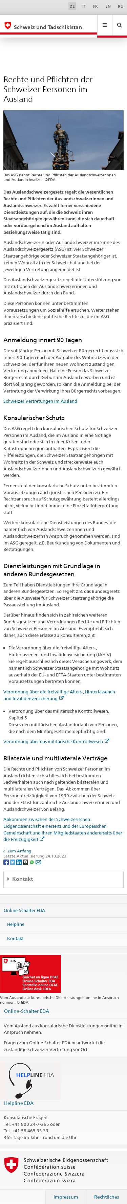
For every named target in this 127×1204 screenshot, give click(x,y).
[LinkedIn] (19, 855)
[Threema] (26, 855)
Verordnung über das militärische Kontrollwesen (56, 735)
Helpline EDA (19, 1096)
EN (108, 6)
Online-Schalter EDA (24, 903)
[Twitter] (13, 855)
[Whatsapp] (32, 855)
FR (95, 6)
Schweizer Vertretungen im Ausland (40, 394)
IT (84, 6)
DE (72, 6)
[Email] (38, 855)
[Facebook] (6, 855)
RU (121, 6)
